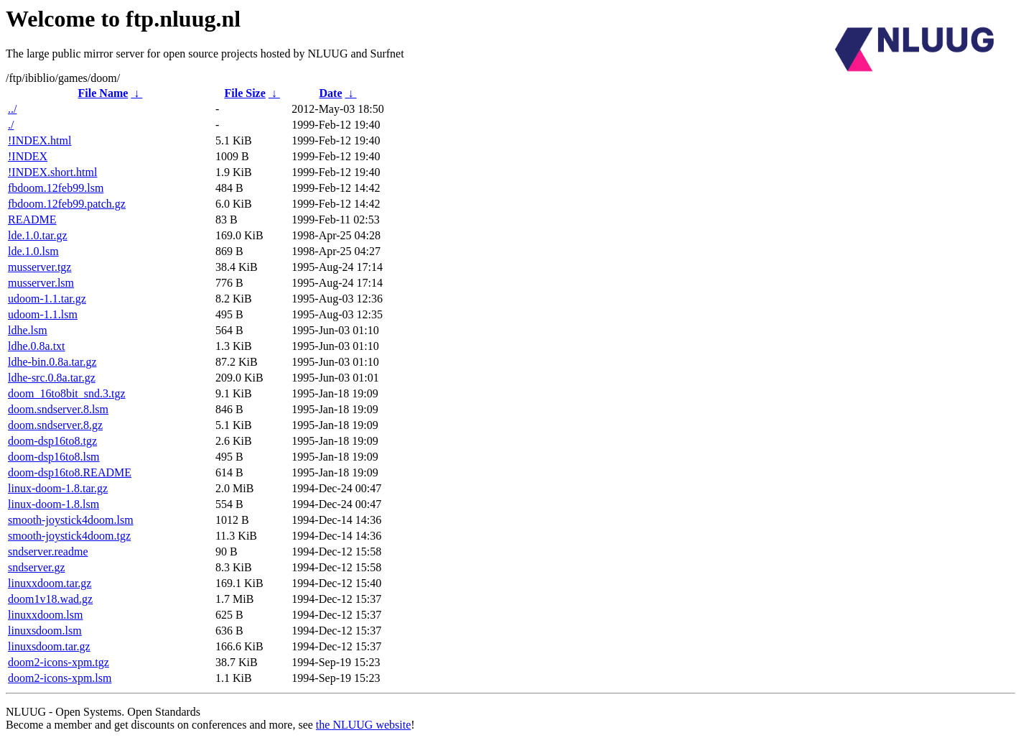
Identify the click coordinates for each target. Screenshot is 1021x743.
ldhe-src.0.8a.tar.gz (51, 378)
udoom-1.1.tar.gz (47, 298)
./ (11, 125)
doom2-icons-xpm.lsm (59, 678)
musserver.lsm (41, 283)
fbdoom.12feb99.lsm (55, 188)
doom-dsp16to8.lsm (54, 457)
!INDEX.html (39, 140)
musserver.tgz (39, 267)
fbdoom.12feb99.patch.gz (67, 204)
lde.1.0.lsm (33, 251)
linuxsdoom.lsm (45, 630)
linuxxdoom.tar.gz (49, 583)
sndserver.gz (36, 567)
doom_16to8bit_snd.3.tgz (67, 393)
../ (12, 109)
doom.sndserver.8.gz (55, 425)
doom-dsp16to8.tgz (52, 441)
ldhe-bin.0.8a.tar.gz (52, 362)
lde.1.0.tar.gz (37, 235)
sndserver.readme (48, 551)
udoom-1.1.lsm (43, 314)
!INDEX (27, 156)
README (32, 219)
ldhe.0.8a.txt (36, 346)
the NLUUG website (363, 725)
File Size (244, 93)
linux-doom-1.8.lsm (53, 504)
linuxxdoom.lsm (45, 615)
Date (331, 93)
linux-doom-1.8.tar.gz (58, 488)
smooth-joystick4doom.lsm (71, 520)
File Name (103, 93)
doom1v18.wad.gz (50, 599)
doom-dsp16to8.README (69, 472)
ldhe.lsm (27, 330)
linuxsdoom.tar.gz (49, 646)
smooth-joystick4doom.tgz (69, 536)
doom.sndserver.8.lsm (58, 409)
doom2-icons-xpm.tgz (58, 662)
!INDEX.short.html (52, 172)
